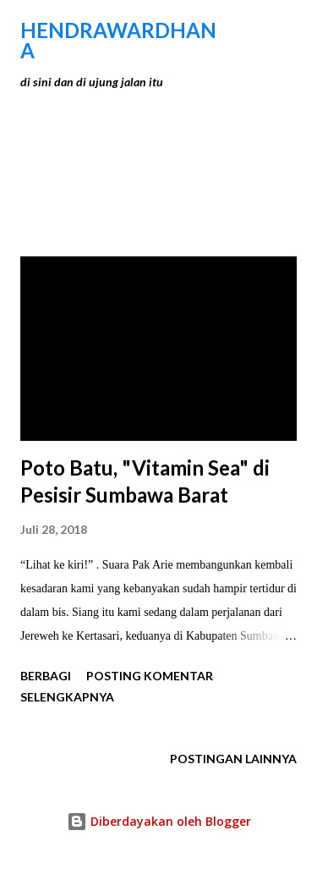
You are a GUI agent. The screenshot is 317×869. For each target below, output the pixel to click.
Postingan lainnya (233, 758)
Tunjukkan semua (221, 167)
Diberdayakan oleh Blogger (159, 821)
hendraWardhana (118, 40)
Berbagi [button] (45, 675)
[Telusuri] (246, 30)
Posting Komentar (149, 675)
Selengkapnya (67, 697)
